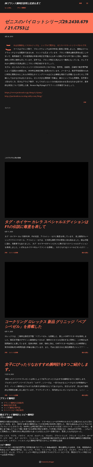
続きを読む (85, 252)
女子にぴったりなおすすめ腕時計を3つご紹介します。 (46, 367)
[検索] (80, 3)
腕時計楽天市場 (10, 405)
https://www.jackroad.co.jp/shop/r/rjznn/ (23, 92)
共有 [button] (85, 102)
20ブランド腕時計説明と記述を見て (23, 3)
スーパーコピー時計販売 (14, 410)
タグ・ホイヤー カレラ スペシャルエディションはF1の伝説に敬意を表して (46, 224)
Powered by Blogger (46, 462)
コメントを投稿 (13, 252)
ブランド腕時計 (10, 8)
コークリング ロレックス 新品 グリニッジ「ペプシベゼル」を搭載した (45, 324)
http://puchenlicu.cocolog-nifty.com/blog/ (23, 96)
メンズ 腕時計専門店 (12, 408)
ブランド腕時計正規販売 (14, 403)
